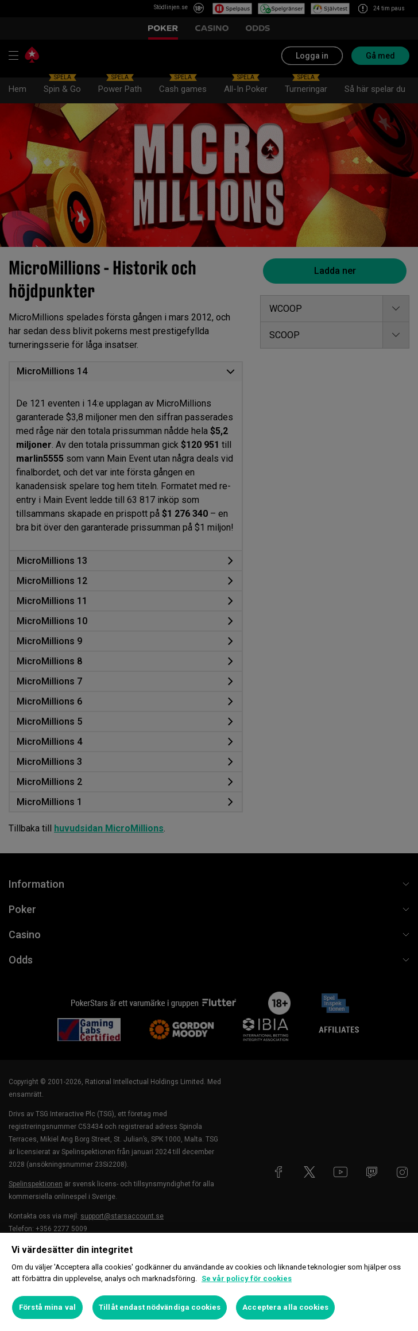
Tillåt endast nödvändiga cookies (159, 1307)
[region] (209, 1282)
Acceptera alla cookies (285, 1307)
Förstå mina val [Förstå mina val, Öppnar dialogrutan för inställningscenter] (47, 1307)
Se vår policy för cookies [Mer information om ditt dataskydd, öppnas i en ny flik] (247, 1278)
